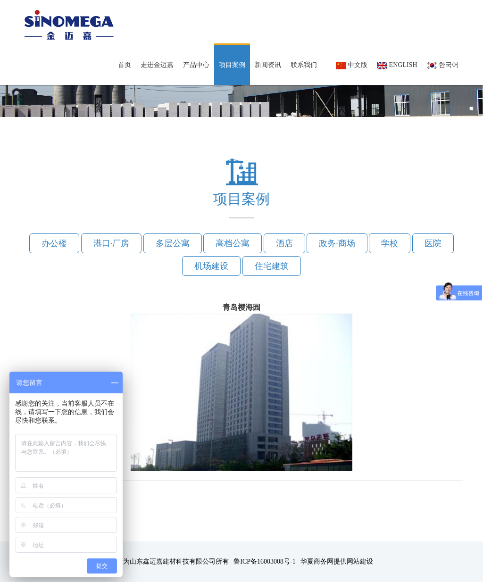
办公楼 (54, 243)
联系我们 (304, 64)
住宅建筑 (272, 266)
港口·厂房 (111, 243)
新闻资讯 (268, 64)
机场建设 (211, 266)
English (397, 65)
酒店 (284, 243)
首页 (124, 64)
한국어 (443, 65)
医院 (433, 243)
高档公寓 (233, 243)
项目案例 (232, 64)
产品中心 (196, 64)
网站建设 (360, 561)
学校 (389, 243)
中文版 (352, 65)
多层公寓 (173, 243)
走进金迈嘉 (157, 64)
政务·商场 (337, 243)
